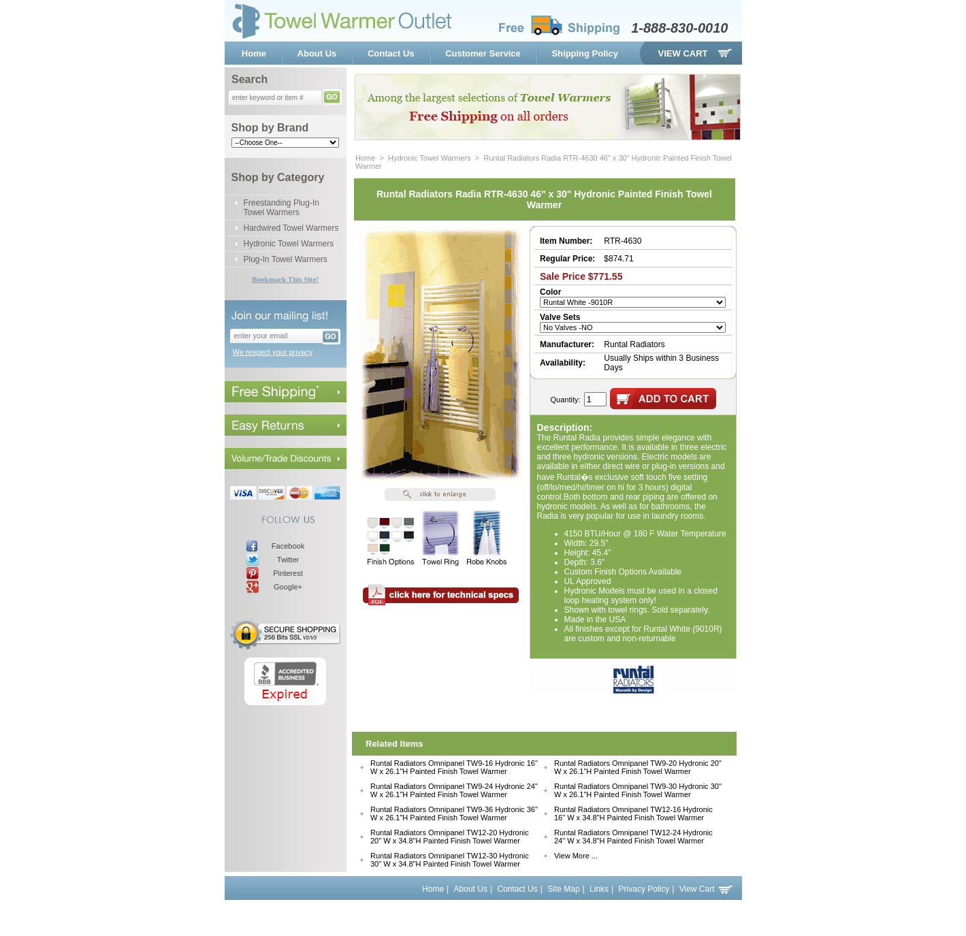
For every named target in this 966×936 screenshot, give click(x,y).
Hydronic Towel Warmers (289, 243)
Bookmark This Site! (285, 279)
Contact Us (391, 53)
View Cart (683, 53)
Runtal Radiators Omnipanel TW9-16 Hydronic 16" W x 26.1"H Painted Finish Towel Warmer (454, 767)
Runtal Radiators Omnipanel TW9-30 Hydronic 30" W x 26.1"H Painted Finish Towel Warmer (638, 790)
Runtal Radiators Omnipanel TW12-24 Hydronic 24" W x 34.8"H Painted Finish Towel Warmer (633, 836)
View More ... (576, 856)
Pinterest (287, 573)
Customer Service (483, 53)
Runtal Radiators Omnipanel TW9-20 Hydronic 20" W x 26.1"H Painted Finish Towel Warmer (638, 767)
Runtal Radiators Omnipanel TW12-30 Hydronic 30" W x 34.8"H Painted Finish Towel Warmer (449, 860)
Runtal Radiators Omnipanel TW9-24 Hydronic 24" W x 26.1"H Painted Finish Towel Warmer (454, 790)
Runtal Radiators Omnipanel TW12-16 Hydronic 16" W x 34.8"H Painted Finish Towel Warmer (633, 813)
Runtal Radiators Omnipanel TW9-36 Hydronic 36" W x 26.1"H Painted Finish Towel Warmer (454, 813)
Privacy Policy (644, 889)
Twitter (288, 559)
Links (599, 889)
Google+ (288, 587)
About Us (317, 53)
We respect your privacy (273, 352)
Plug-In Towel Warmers (285, 259)
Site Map (563, 889)
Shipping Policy (584, 53)
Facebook (288, 546)
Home (254, 53)
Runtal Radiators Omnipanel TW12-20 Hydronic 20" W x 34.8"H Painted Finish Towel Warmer (449, 836)
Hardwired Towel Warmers (291, 228)
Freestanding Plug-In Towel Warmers (281, 207)
